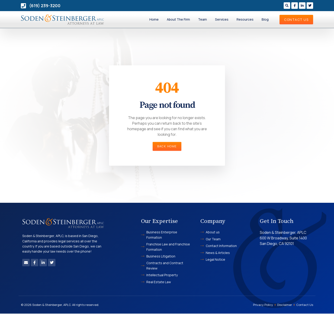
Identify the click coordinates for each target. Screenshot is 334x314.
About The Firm (178, 19)
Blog (265, 19)
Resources (245, 19)
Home (154, 19)
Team (202, 19)
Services (221, 19)
